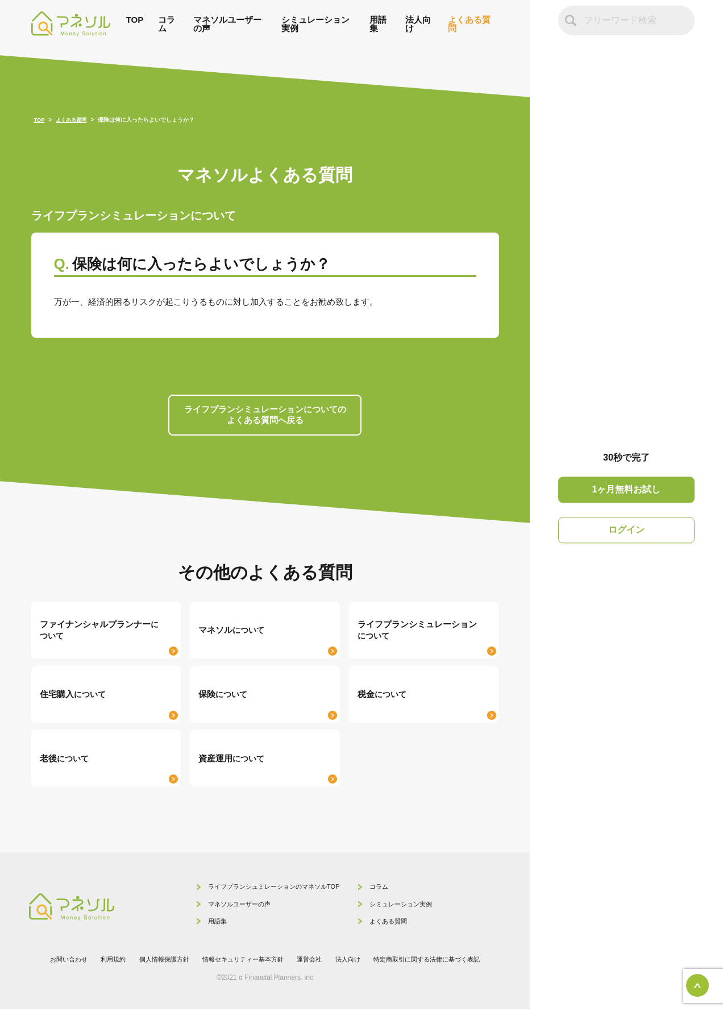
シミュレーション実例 (315, 23)
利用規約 (101, 961)
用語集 (378, 23)
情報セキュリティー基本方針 (241, 961)
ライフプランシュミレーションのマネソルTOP (255, 889)
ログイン (626, 529)
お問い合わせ (54, 961)
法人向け (418, 23)
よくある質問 (469, 23)
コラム (166, 23)
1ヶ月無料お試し (626, 490)
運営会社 (312, 961)
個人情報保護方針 (156, 961)
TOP (135, 19)
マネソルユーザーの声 (227, 23)
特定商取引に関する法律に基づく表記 (438, 961)
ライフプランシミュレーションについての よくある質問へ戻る (264, 415)
